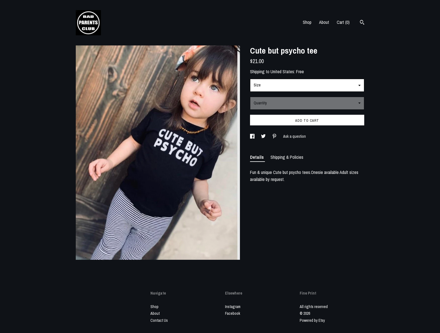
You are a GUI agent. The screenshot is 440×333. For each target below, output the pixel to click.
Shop (307, 22)
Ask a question (294, 136)
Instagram (232, 306)
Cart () (343, 22)
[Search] (362, 23)
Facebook (232, 313)
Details (257, 157)
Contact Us (159, 320)
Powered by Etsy (312, 320)
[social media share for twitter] (264, 136)
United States (282, 71)
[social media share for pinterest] (275, 136)
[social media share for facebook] (252, 136)
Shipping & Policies (287, 157)
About (324, 22)
